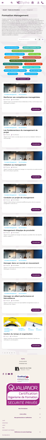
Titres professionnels (31, 73)
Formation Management (12, 57)
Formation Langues (34, 54)
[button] (2, 2)
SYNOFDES (5, 423)
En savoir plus (36, 109)
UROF (3, 425)
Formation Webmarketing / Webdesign (15, 70)
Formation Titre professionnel (33, 64)
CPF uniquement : (23, 78)
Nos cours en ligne (35, 70)
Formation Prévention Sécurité (32, 57)
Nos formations (13, 73)
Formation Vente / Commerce (31, 67)
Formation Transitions (12, 67)
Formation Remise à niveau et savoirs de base (23, 60)
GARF (3, 420)
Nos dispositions (6, 435)
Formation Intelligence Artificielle (14, 54)
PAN (3, 427)
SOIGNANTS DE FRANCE (8, 430)
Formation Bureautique (12, 47)
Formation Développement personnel (23, 50)
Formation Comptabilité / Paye (32, 47)
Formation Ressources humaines (12, 64)
